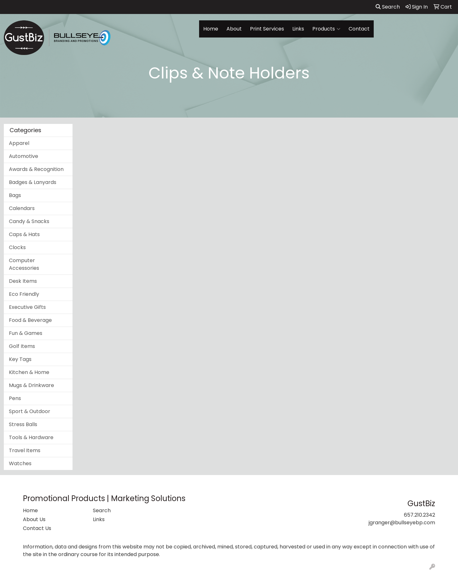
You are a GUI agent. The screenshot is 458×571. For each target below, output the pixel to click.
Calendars (22, 208)
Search (388, 6)
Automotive (23, 156)
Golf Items (22, 346)
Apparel (19, 143)
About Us (34, 519)
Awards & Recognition (36, 169)
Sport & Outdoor (29, 411)
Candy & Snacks (29, 221)
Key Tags (20, 359)
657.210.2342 (419, 515)
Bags (15, 195)
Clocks (17, 247)
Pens (15, 398)
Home (210, 28)
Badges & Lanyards (32, 182)
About (234, 28)
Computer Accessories (24, 264)
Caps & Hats (24, 234)
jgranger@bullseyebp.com (402, 522)
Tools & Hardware (31, 437)
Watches (20, 463)
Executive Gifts (27, 307)
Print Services (267, 28)
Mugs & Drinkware (31, 385)
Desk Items (23, 281)
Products (326, 29)
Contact (359, 28)
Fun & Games (25, 333)
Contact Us (37, 528)
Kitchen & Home (29, 372)
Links (298, 28)
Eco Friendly (24, 294)
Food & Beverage (30, 320)
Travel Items (24, 450)
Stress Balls (23, 424)
